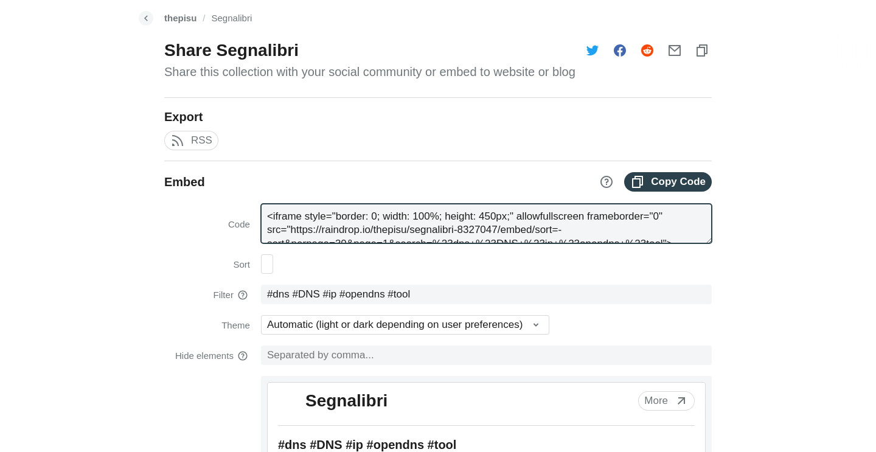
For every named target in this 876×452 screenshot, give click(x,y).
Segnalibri (232, 18)
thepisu (180, 18)
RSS (191, 140)
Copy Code (668, 182)
